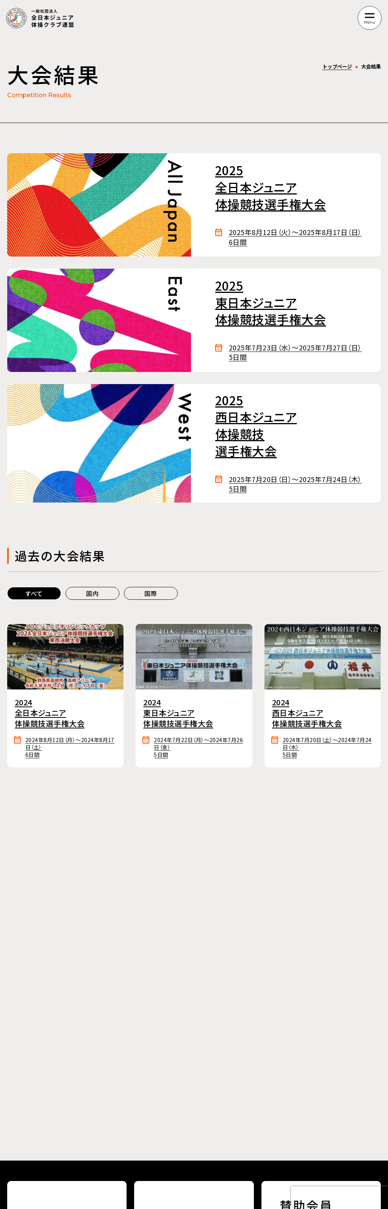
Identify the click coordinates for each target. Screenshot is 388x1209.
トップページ (337, 66)
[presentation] (339, 1197)
